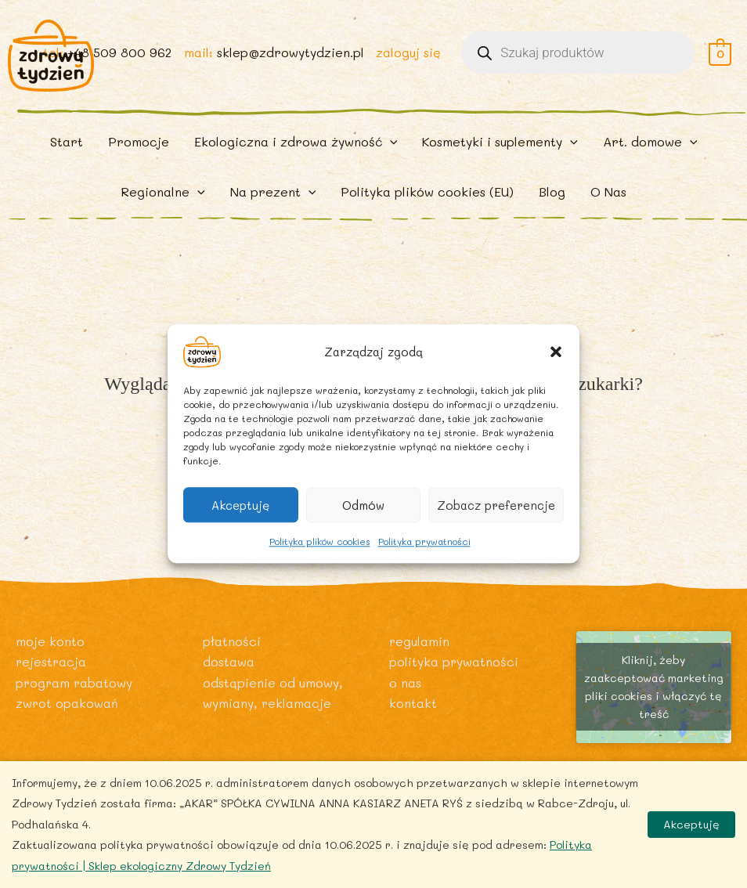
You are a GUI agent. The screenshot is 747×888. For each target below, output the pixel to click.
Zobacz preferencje (496, 505)
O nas (405, 682)
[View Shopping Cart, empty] (720, 56)
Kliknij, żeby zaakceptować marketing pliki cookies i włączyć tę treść (654, 686)
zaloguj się (408, 56)
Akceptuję (240, 505)
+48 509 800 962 (118, 56)
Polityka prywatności (424, 541)
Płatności (232, 641)
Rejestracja (52, 661)
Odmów (363, 505)
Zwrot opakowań (67, 703)
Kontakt (413, 703)
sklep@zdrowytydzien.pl (289, 56)
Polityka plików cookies (319, 541)
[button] (556, 351)
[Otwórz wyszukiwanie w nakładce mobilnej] (577, 56)
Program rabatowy (75, 682)
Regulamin (419, 641)
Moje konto (50, 641)
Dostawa (228, 661)
